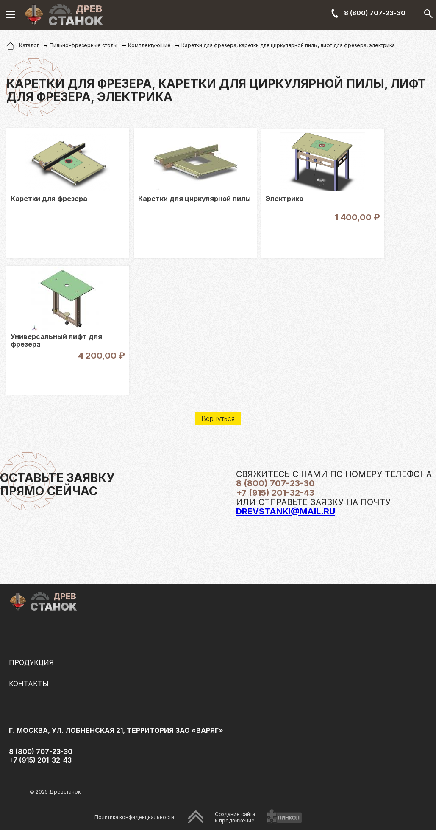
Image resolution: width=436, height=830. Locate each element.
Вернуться (218, 418)
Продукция (31, 662)
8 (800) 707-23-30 (374, 13)
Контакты (29, 683)
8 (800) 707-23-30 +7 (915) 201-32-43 (40, 755)
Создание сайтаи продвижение (235, 817)
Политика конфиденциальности (134, 817)
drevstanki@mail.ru (285, 511)
